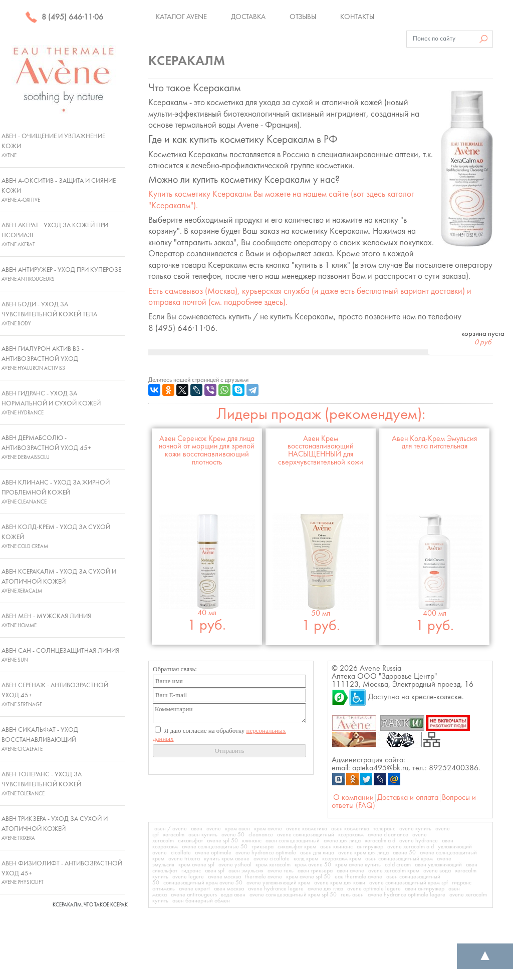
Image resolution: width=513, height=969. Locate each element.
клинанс (252, 841)
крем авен (237, 829)
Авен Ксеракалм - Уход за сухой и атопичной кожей (59, 581)
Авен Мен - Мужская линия (46, 620)
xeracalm (173, 835)
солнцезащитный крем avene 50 (202, 883)
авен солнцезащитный (293, 841)
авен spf (214, 871)
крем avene (268, 829)
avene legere (188, 877)
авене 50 (404, 853)
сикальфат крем (297, 847)
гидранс (191, 871)
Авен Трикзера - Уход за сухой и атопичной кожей (55, 828)
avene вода (437, 871)
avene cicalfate (271, 859)
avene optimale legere (374, 889)
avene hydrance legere (276, 889)
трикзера (262, 847)
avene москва (224, 877)
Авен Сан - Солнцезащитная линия (60, 655)
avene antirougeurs (194, 895)
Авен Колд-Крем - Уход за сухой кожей (56, 536)
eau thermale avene (358, 877)
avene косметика (306, 829)
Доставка (248, 17)
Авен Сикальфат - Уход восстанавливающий (40, 739)
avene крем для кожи (339, 883)
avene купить (415, 829)
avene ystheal (234, 865)
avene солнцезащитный (305, 835)
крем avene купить (358, 865)
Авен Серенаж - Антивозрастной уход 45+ (55, 694)
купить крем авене (226, 859)
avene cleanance (388, 835)
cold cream (398, 865)
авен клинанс (336, 847)
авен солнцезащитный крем (399, 859)
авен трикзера (315, 871)
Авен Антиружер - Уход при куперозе (61, 274)
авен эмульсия (246, 871)
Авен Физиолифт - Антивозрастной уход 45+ (62, 872)
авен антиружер (424, 889)
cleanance (260, 835)
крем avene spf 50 (308, 877)
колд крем (306, 859)
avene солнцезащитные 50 (214, 847)
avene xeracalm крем (393, 871)
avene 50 (232, 835)
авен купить (202, 835)
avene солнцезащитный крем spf (408, 883)
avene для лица (342, 841)
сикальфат (190, 841)
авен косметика (350, 829)
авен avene (350, 871)
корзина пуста (482, 338)
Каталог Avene (181, 17)
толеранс (384, 829)
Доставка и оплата (407, 798)
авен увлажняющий (438, 865)
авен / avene (170, 829)
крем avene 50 (313, 865)
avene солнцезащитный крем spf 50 (293, 895)
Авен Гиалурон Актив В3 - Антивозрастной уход (43, 358)
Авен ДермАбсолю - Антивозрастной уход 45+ (46, 447)
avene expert (194, 889)
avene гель (281, 871)
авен (196, 829)
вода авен (233, 895)
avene (213, 829)
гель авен (352, 895)
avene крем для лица (363, 853)
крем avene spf (196, 865)
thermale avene (263, 877)
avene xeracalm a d (410, 847)
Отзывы (303, 17)
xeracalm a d (380, 841)
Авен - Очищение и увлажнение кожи (53, 145)
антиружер (370, 847)
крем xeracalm (273, 865)
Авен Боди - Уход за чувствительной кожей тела (49, 313)
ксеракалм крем (341, 859)
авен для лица (317, 853)
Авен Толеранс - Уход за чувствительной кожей (42, 783)
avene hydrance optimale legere (406, 895)
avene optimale (213, 853)
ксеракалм (351, 835)
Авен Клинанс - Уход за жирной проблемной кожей (56, 492)
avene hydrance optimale (265, 853)
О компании (353, 798)
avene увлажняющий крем (278, 883)
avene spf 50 (222, 841)
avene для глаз (325, 889)
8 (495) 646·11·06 (64, 18)
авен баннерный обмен (201, 901)
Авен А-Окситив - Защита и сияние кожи (59, 190)
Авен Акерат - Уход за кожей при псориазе (55, 234)
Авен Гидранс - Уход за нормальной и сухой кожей (51, 402)
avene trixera (184, 859)
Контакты (357, 17)
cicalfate (181, 853)
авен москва (229, 889)
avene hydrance (418, 841)
